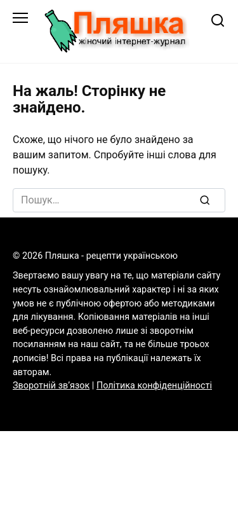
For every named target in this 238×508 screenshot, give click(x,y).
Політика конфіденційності (154, 385)
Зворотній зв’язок (51, 385)
